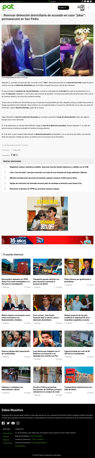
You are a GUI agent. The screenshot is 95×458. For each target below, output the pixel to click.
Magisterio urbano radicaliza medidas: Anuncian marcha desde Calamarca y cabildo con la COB (49, 167)
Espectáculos (8, 443)
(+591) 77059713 (38, 439)
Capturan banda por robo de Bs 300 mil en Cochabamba (77, 352)
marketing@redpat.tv (39, 443)
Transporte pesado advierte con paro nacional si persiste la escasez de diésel (46, 281)
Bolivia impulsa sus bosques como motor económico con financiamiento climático (16, 317)
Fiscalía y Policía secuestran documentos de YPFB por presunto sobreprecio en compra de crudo (47, 389)
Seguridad (16, 150)
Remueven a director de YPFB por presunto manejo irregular (34, 189)
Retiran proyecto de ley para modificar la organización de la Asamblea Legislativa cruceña (77, 317)
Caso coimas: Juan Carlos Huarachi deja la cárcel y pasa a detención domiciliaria (46, 317)
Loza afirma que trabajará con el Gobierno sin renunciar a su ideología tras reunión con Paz (46, 353)
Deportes (6, 440)
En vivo (62, 8)
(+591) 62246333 (36, 436)
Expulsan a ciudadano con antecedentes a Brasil (12, 388)
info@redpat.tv (20, 446)
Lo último (5, 1)
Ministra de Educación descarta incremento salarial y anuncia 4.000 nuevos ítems (43, 178)
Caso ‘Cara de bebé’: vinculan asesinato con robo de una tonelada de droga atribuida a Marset (48, 172)
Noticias (6, 150)
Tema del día (7, 433)
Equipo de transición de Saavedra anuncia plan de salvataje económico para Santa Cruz (46, 183)
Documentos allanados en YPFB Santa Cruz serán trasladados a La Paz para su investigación (16, 281)
